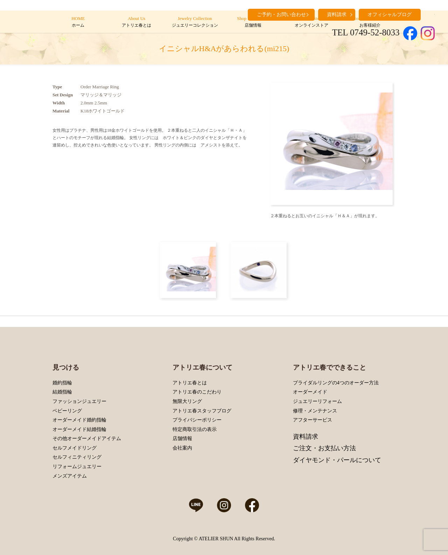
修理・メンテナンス (315, 410)
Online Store (311, 22)
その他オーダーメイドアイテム (86, 438)
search (429, 14)
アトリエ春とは (190, 382)
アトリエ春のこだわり (197, 392)
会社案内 (182, 448)
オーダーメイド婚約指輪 (79, 420)
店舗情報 (182, 438)
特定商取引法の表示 (195, 429)
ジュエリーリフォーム (317, 401)
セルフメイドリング (74, 448)
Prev (277, 143)
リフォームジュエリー (77, 466)
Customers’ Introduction (369, 22)
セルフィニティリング (77, 457)
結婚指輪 (62, 392)
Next (385, 143)
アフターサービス (312, 420)
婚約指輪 (62, 382)
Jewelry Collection (194, 22)
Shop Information (253, 22)
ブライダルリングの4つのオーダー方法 (336, 382)
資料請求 (305, 436)
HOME (78, 22)
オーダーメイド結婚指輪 (79, 429)
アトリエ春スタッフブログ (202, 410)
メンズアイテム (69, 476)
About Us (136, 22)
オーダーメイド (310, 392)
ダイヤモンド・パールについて (337, 460)
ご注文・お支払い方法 (324, 448)
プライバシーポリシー (197, 420)
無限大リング (187, 401)
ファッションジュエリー (79, 401)
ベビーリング (67, 410)
